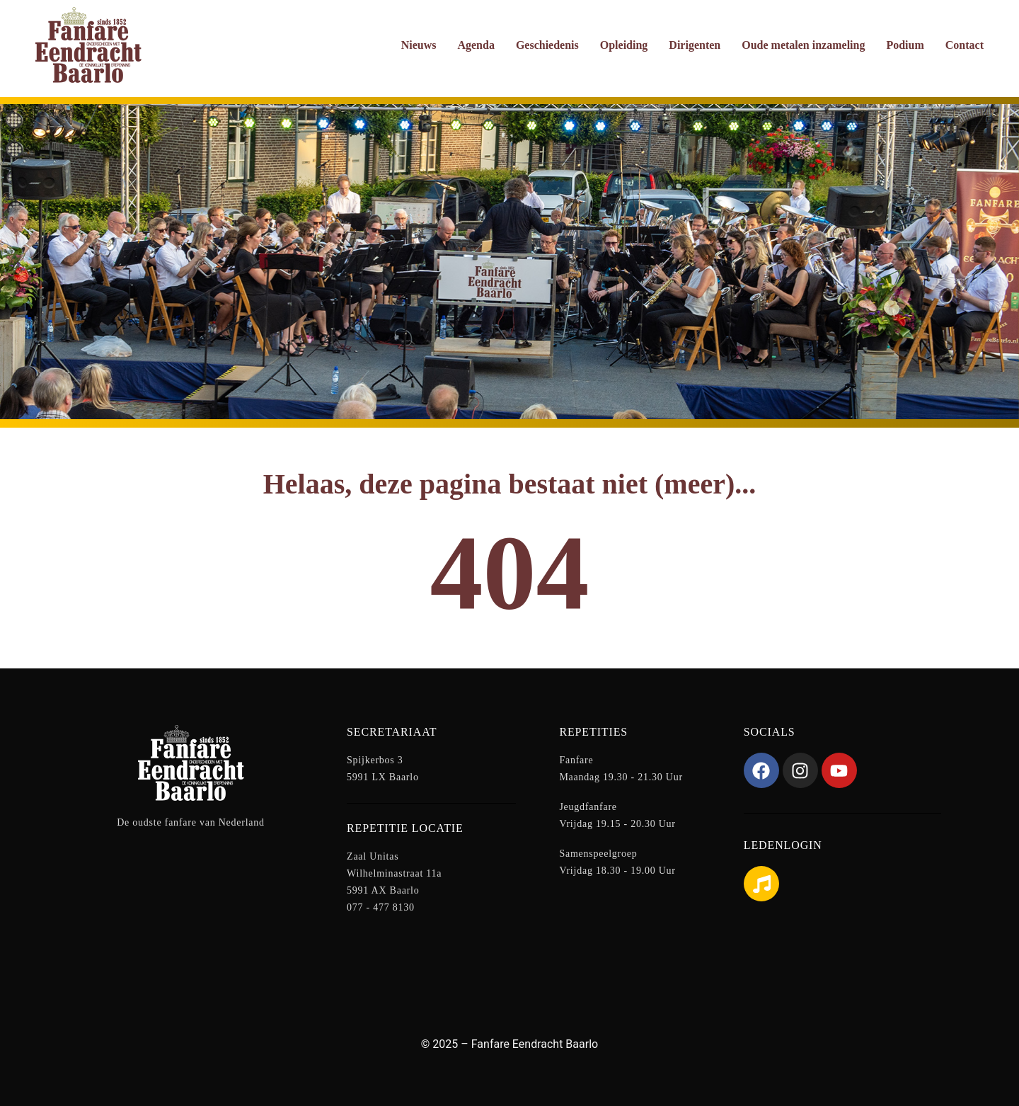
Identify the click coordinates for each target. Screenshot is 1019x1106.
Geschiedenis (547, 45)
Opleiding (624, 45)
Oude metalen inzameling (803, 45)
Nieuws (419, 45)
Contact (964, 45)
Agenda (475, 45)
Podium (904, 45)
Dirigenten (694, 45)
